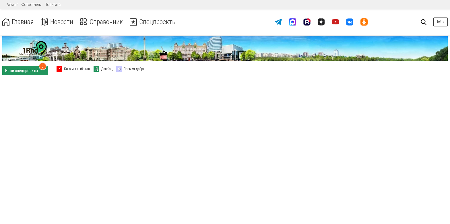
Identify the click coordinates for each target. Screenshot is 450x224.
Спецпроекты (153, 22)
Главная (18, 22)
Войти (441, 22)
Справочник (101, 22)
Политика (53, 4)
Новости (57, 22)
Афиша (12, 4)
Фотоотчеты (32, 4)
